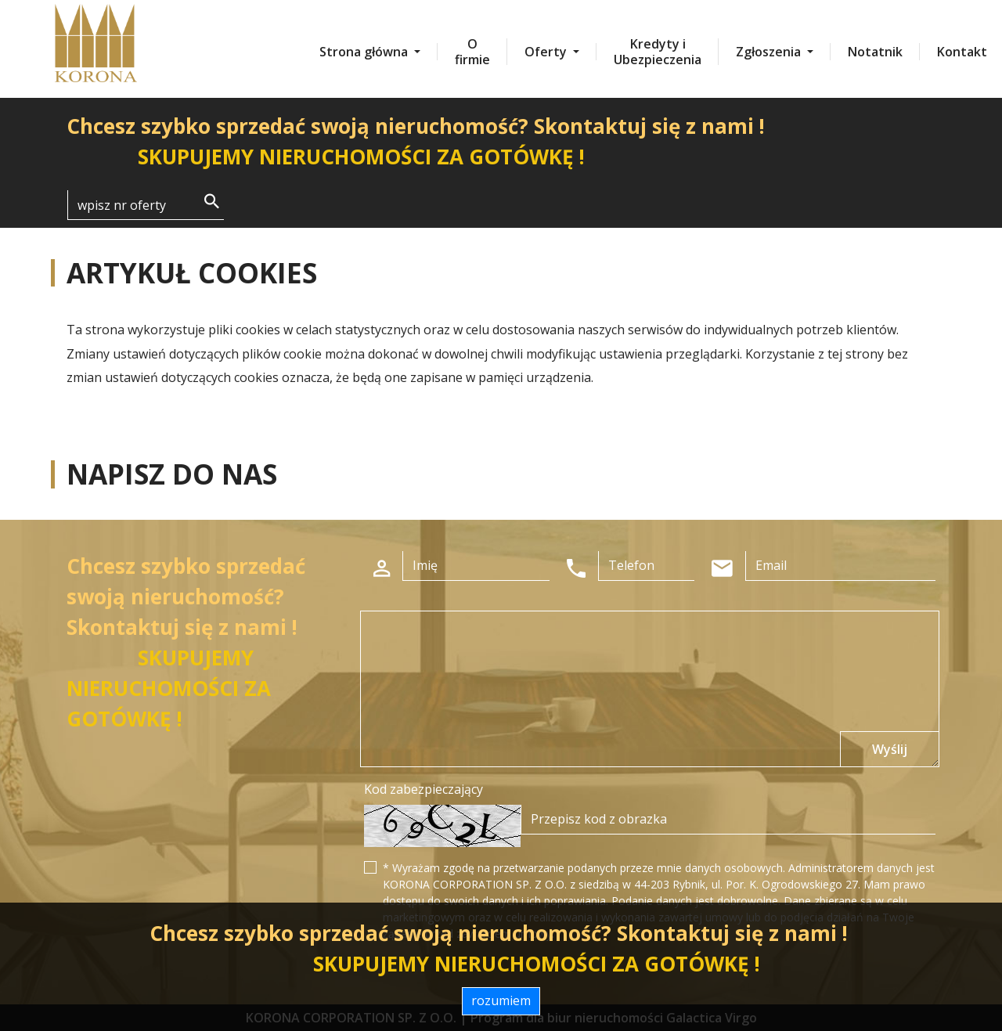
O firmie (472, 51)
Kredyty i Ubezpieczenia (657, 51)
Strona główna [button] (365, 51)
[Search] (145, 205)
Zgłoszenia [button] (770, 51)
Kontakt (962, 51)
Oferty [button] (547, 51)
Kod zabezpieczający (423, 789)
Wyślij (889, 749)
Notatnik (875, 51)
